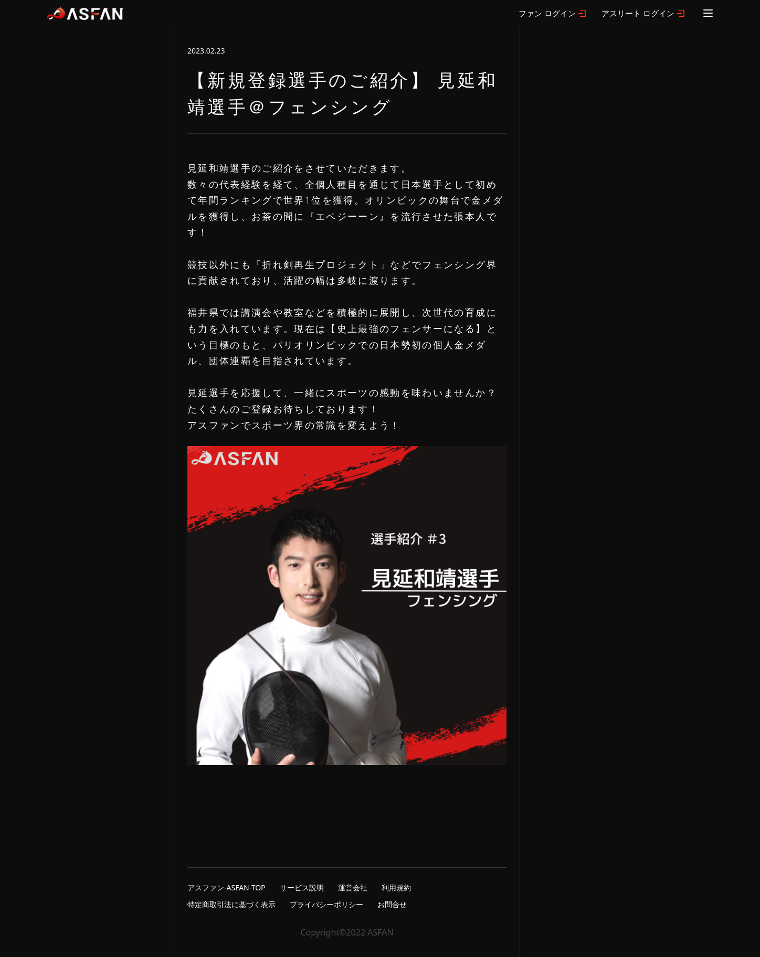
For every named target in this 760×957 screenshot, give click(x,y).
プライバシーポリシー (326, 904)
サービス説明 (302, 887)
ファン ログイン (547, 13)
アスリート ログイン (637, 13)
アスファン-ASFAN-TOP (226, 887)
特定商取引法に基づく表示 (231, 904)
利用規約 (396, 887)
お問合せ (392, 904)
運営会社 (352, 887)
